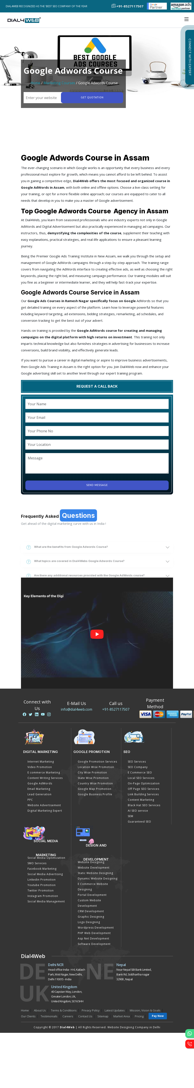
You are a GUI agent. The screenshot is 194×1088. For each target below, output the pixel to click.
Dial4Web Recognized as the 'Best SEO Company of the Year (47, 6)
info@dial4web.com (76, 709)
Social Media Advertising (45, 874)
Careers (67, 1016)
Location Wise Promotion (96, 767)
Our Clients (28, 1016)
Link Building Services (143, 794)
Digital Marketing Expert (45, 811)
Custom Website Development (89, 903)
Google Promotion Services (97, 761)
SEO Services (137, 761)
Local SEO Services (141, 778)
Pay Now (158, 1016)
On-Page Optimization (144, 783)
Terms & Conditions (64, 1010)
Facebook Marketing (42, 869)
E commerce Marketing (44, 772)
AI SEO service (138, 811)
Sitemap (102, 1016)
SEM (130, 816)
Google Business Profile (95, 794)
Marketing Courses (59, 82)
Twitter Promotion (41, 890)
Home (35, 82)
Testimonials (49, 1016)
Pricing (139, 1016)
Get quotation (92, 97)
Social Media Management (46, 901)
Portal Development (92, 895)
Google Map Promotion (94, 789)
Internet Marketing (41, 761)
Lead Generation (40, 794)
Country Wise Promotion (95, 783)
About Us (40, 1010)
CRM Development (91, 911)
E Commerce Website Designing (93, 886)
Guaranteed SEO (139, 821)
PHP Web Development (94, 933)
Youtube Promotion (42, 885)
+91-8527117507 (115, 709)
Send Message (97, 485)
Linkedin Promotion (42, 879)
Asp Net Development (93, 938)
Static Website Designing (95, 873)
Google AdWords (40, 783)
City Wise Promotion (92, 772)
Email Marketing (39, 789)
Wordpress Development (96, 927)
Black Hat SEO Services (144, 805)
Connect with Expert (190, 57)
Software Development (94, 944)
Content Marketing (141, 800)
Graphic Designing (91, 917)
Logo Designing (89, 922)
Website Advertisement (44, 805)
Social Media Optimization (46, 858)
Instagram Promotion (43, 896)
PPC (30, 800)
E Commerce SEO (140, 772)
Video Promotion (40, 767)
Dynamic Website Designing (98, 878)
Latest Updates (115, 1010)
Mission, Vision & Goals (145, 1010)
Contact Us (85, 1016)
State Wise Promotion (93, 778)
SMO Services (37, 863)
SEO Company (138, 767)
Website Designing (91, 862)
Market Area (121, 1016)
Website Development (93, 867)
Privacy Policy (91, 1010)
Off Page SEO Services (143, 789)
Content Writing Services (45, 778)
